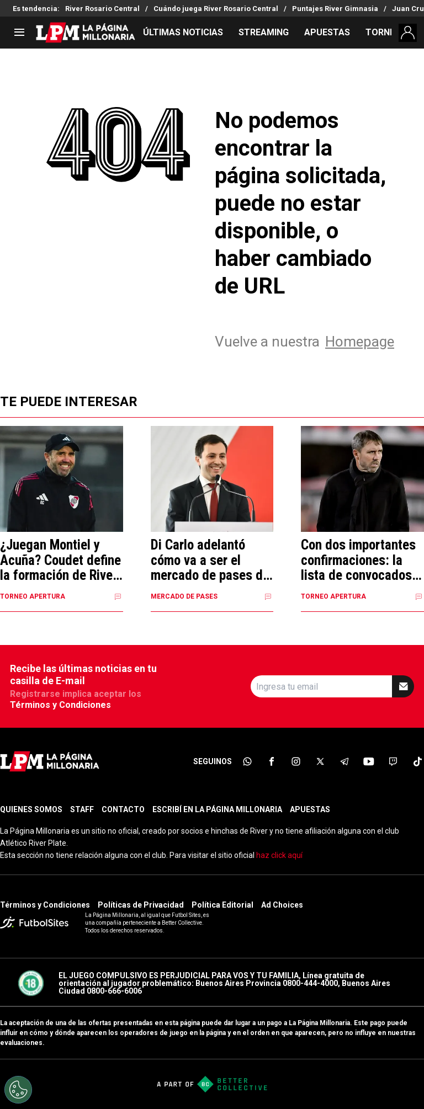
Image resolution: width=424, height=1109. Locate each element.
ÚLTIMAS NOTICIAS (183, 32)
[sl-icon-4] (320, 761)
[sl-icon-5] (344, 761)
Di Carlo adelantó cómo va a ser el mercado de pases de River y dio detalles (210, 560)
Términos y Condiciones (60, 705)
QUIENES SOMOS (31, 809)
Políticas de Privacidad (141, 904)
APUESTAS (327, 32)
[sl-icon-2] (271, 761)
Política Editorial (222, 904)
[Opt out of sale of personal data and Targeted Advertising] (18, 1089)
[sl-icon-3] (296, 761)
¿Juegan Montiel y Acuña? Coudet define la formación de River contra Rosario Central (60, 560)
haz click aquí (279, 855)
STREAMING (264, 32)
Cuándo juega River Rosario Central (215, 8)
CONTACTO (123, 809)
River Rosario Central (102, 8)
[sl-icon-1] (247, 761)
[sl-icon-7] (393, 761)
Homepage (359, 341)
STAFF (82, 809)
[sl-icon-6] (368, 761)
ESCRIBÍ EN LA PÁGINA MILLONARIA (217, 809)
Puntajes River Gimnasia (335, 8)
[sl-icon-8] (417, 761)
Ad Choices (282, 904)
